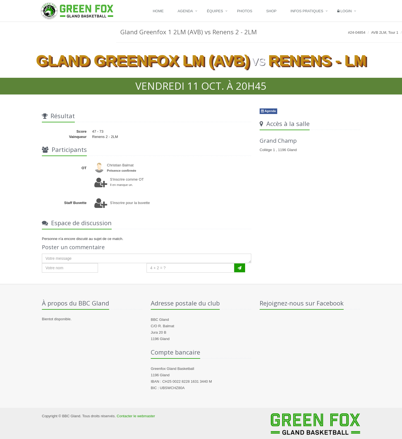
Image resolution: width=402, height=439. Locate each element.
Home (158, 11)
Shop (271, 11)
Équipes (215, 11)
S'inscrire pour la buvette (130, 203)
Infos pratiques (306, 11)
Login (344, 11)
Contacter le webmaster (136, 416)
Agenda (185, 11)
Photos (244, 11)
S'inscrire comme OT (127, 179)
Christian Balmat (120, 165)
